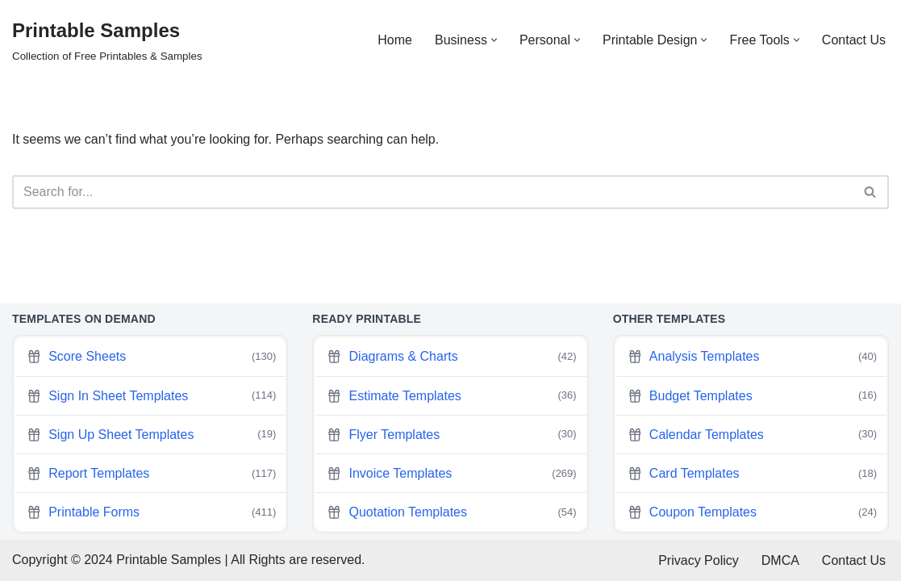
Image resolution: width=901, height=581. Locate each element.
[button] (494, 40)
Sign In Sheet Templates (151, 395)
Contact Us (854, 40)
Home (395, 40)
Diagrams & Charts (451, 357)
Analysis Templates (752, 357)
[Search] (432, 192)
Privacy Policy (698, 560)
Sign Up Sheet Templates (151, 434)
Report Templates (151, 474)
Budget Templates (752, 395)
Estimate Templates (451, 395)
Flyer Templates (451, 434)
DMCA (780, 560)
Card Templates (752, 474)
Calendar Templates (752, 434)
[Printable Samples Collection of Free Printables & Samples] (107, 40)
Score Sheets (151, 357)
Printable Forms (151, 512)
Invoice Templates (451, 474)
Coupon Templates (752, 512)
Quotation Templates (451, 512)
